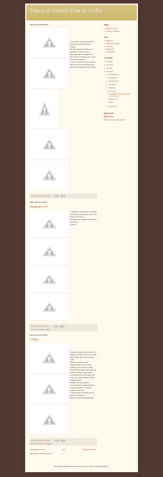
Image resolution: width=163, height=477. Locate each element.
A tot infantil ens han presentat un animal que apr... (119, 95)
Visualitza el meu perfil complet (114, 120)
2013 (108, 68)
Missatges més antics (89, 449)
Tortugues (48, 443)
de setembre (112, 81)
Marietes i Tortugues (112, 31)
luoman (85, 466)
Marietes (109, 49)
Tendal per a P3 (38, 206)
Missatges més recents (37, 449)
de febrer (111, 106)
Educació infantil (111, 43)
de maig (111, 84)
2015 (108, 61)
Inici (63, 449)
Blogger (105, 466)
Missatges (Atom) (46, 453)
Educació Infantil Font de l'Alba (66, 10)
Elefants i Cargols (112, 28)
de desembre (112, 74)
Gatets (108, 46)
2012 (108, 71)
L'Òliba (34, 339)
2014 (108, 65)
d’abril (110, 88)
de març (111, 91)
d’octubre (111, 78)
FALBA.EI (110, 117)
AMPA (48, 329)
